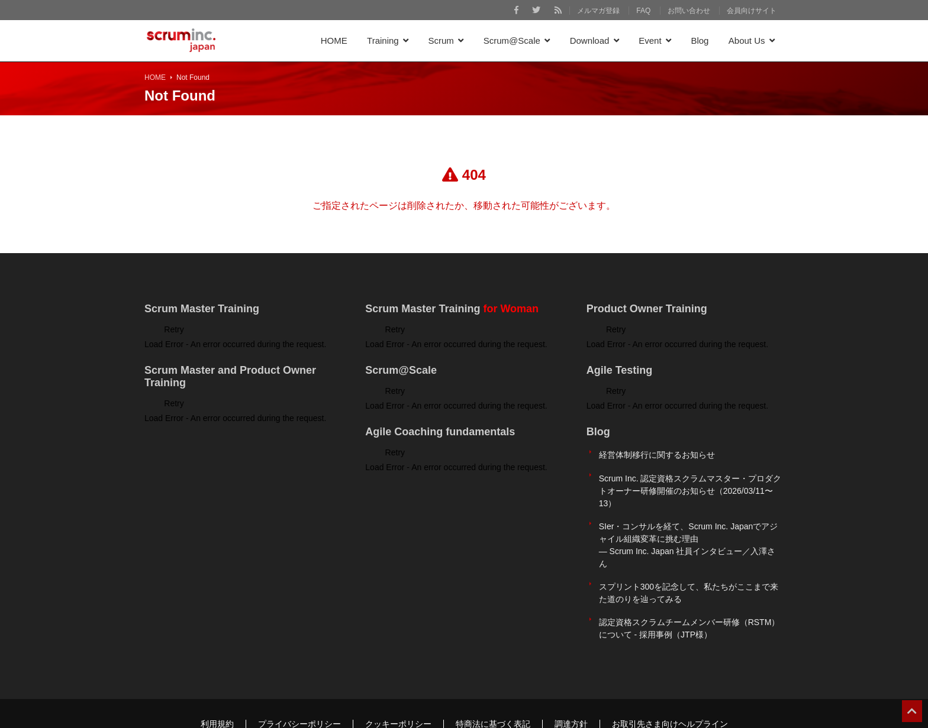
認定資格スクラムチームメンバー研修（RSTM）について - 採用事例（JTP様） (689, 599)
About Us (747, 40)
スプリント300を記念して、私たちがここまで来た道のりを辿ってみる (688, 570)
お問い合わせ (689, 11)
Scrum (441, 40)
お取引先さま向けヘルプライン (670, 690)
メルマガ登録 (598, 11)
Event (650, 40)
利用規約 (217, 690)
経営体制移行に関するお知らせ (657, 452)
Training (383, 40)
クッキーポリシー (398, 690)
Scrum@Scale (512, 40)
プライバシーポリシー (299, 690)
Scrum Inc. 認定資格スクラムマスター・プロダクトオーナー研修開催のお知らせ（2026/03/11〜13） (690, 481)
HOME (334, 40)
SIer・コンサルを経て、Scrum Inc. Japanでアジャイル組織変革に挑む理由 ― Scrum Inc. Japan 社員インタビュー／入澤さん (688, 528)
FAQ (643, 11)
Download (590, 40)
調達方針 (571, 690)
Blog (699, 40)
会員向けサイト (751, 11)
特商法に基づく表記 (493, 690)
